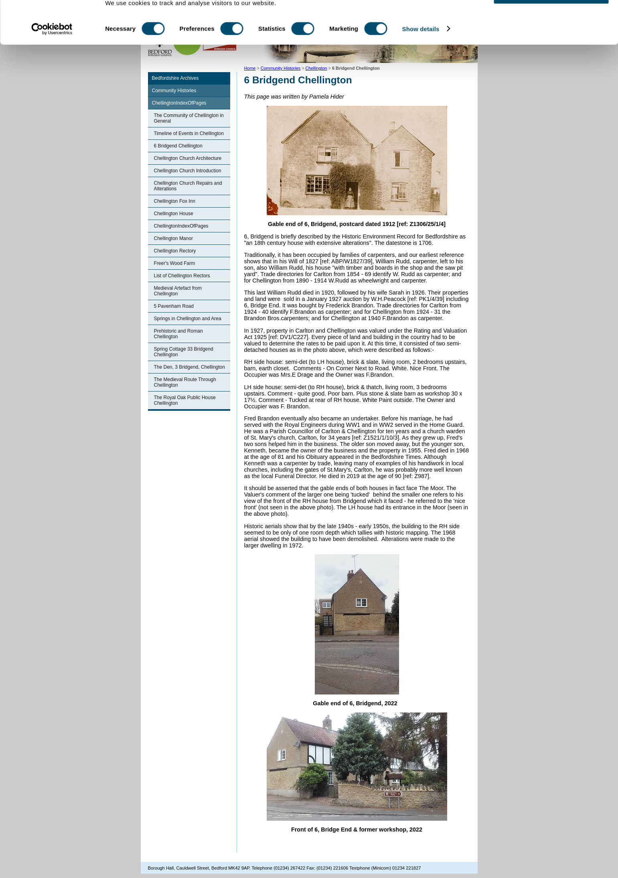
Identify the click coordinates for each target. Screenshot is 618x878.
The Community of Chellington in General (189, 118)
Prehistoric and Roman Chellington (178, 333)
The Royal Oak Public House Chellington (185, 400)
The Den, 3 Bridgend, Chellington (189, 367)
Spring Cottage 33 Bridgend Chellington (183, 351)
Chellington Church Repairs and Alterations (188, 186)
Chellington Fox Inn (174, 201)
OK (551, 19)
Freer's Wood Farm (174, 263)
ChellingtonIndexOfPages (179, 103)
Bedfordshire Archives (175, 78)
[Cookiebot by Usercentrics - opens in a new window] (52, 55)
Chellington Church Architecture (188, 158)
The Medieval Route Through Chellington (185, 382)
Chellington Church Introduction (187, 171)
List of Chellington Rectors (182, 276)
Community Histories (174, 90)
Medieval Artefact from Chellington (178, 291)
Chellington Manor (173, 238)
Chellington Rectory (175, 251)
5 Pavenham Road (174, 306)
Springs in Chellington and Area (187, 318)
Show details (421, 55)
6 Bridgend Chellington (178, 146)
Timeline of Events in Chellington (189, 133)
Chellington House (173, 213)
